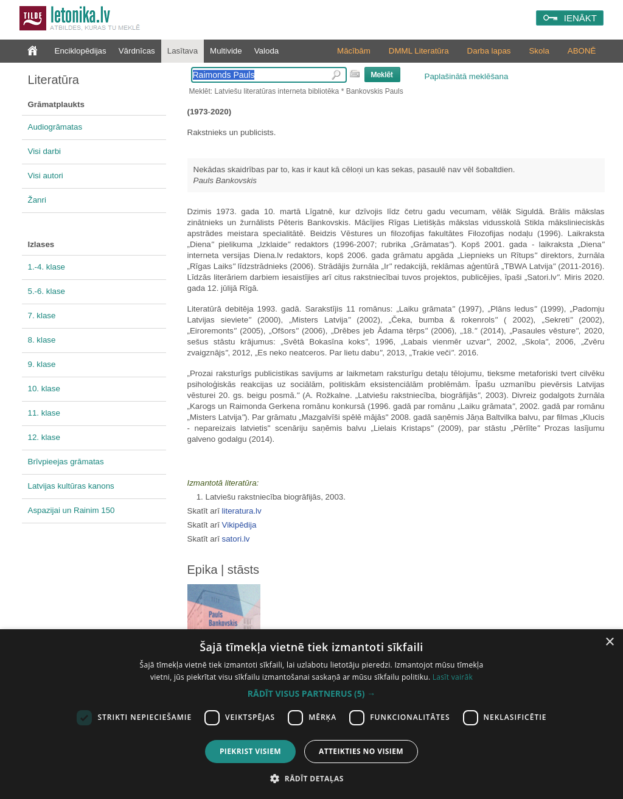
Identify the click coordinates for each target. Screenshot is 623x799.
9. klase (42, 364)
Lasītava (182, 50)
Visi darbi (44, 151)
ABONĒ (582, 50)
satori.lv (236, 538)
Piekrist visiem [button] (250, 751)
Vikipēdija (239, 524)
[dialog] (311, 714)
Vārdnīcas (137, 50)
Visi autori (45, 175)
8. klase (42, 339)
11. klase (44, 412)
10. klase (44, 388)
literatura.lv (242, 510)
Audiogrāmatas (55, 126)
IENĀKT (580, 18)
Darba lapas (489, 50)
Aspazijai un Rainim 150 (71, 510)
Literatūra (54, 79)
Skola (539, 50)
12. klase (44, 437)
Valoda (266, 50)
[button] (311, 693)
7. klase (42, 315)
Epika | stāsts (223, 569)
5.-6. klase (47, 291)
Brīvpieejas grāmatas (66, 461)
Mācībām (354, 50)
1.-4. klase (47, 266)
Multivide (226, 50)
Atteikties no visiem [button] (361, 751)
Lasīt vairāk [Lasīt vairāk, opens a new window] (453, 677)
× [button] (609, 642)
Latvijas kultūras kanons (71, 485)
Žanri (37, 199)
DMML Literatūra (419, 50)
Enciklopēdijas (80, 50)
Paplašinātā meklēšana (467, 76)
